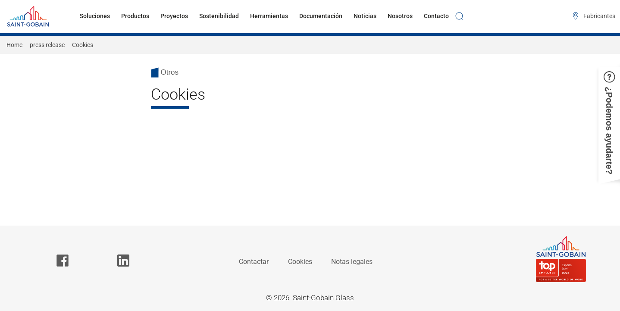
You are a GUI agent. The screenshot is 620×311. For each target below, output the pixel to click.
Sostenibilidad (219, 16)
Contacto (436, 16)
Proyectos (174, 16)
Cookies (300, 262)
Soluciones (95, 16)
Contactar (254, 262)
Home (14, 44)
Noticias (365, 16)
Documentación (320, 16)
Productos (135, 16)
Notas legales (352, 262)
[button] (609, 123)
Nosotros (400, 16)
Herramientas (269, 16)
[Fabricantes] (592, 16)
